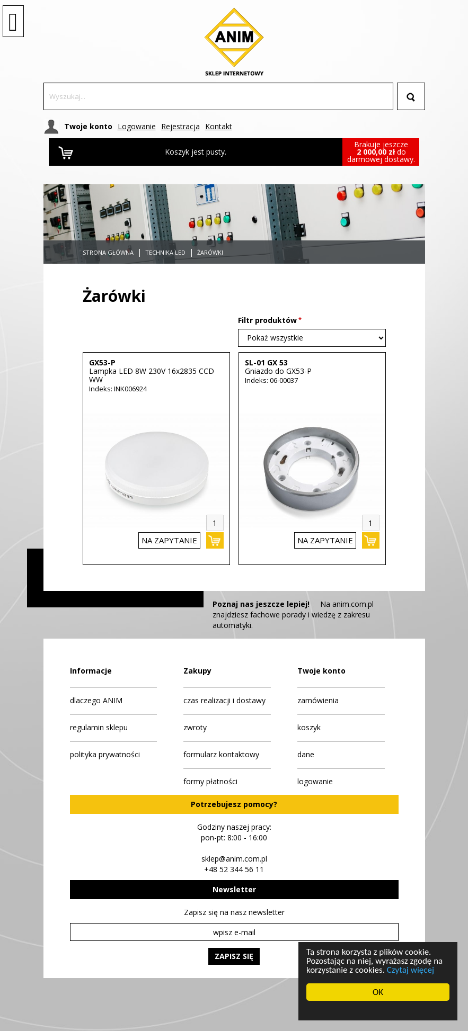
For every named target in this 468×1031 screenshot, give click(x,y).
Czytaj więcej (409, 969)
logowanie (315, 781)
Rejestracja (180, 126)
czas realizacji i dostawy (224, 700)
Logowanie (137, 126)
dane (305, 754)
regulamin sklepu (99, 727)
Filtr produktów (267, 320)
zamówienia (318, 700)
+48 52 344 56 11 (234, 869)
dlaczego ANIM (96, 700)
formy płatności (210, 781)
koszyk (309, 727)
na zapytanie (169, 540)
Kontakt (218, 126)
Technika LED (165, 252)
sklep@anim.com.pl (234, 859)
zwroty (195, 727)
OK (378, 992)
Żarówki (210, 252)
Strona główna (108, 252)
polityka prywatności (105, 754)
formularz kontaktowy (221, 754)
